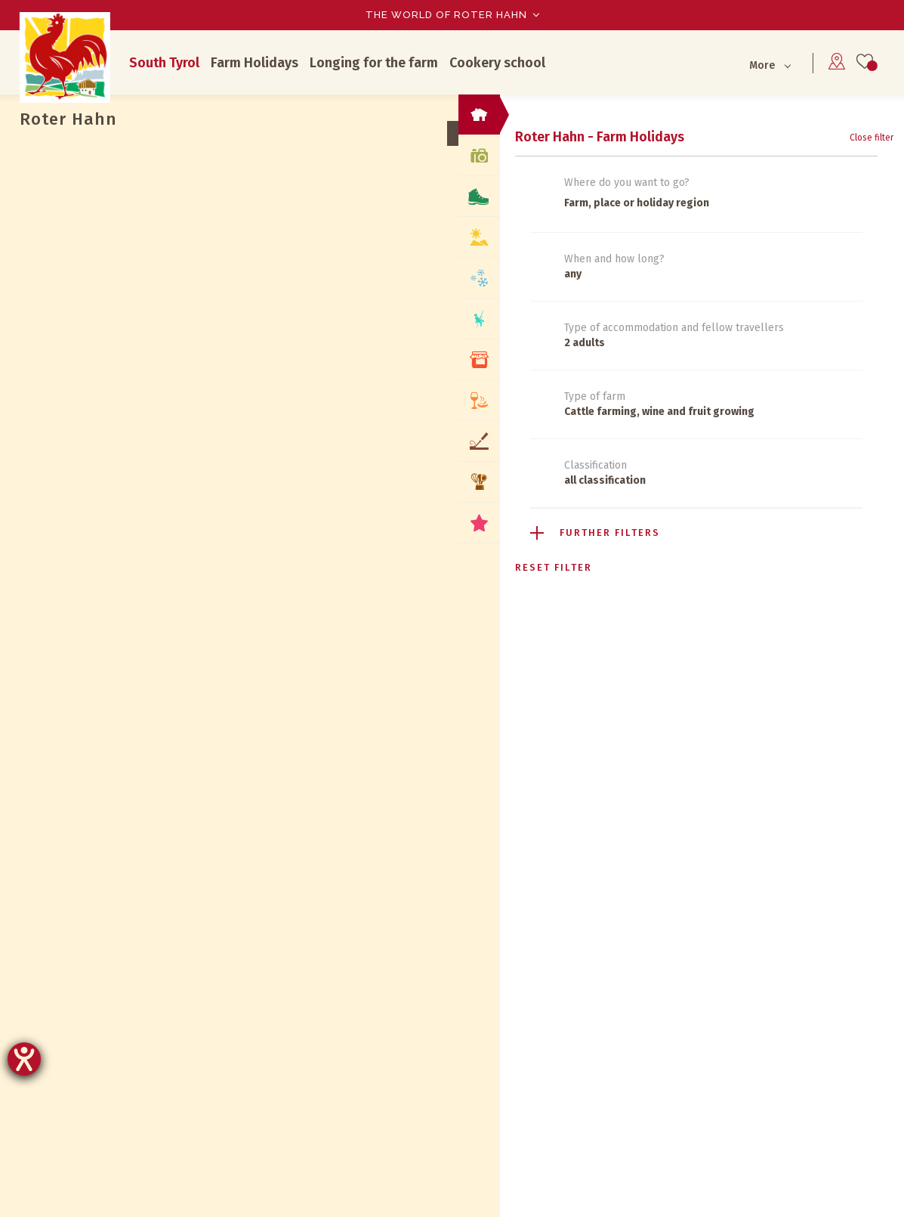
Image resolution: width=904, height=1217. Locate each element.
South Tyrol (164, 62)
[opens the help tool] (24, 1059)
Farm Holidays (254, 62)
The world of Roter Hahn (446, 14)
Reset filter (553, 567)
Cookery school (497, 62)
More (762, 65)
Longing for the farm (374, 62)
